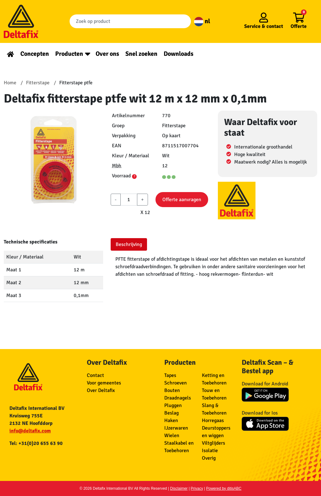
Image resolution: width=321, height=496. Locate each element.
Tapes (170, 375)
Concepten (34, 54)
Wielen (171, 435)
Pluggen (173, 405)
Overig (209, 458)
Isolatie (210, 450)
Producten (69, 54)
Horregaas (213, 420)
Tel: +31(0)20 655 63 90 (36, 443)
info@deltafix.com (30, 431)
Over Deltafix (101, 390)
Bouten (172, 390)
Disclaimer (179, 488)
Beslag (171, 413)
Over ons (107, 54)
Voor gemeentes (104, 383)
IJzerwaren (176, 428)
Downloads (178, 54)
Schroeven (175, 383)
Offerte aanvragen (181, 199)
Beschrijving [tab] (129, 244)
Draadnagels (177, 398)
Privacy (197, 488)
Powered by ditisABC (224, 488)
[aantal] (128, 200)
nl (202, 21)
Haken (171, 420)
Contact (95, 375)
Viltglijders (213, 443)
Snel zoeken (141, 54)
